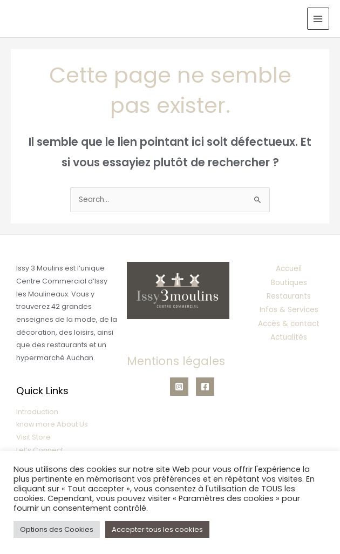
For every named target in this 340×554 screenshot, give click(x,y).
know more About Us (52, 424)
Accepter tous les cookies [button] (157, 529)
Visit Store (33, 437)
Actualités (288, 337)
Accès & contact (288, 324)
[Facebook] (205, 386)
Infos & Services (289, 310)
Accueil (289, 269)
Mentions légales (176, 361)
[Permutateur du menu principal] (318, 19)
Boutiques (289, 283)
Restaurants (289, 296)
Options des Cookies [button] (56, 529)
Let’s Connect (39, 450)
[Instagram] (179, 386)
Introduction (37, 411)
